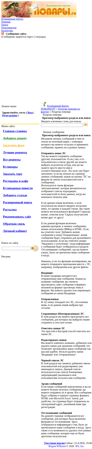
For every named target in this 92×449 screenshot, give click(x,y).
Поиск (4, 24)
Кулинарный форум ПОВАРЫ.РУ (55, 107)
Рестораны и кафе (15, 181)
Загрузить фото (13, 145)
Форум (52, 446)
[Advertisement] (45, 71)
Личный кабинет (15, 231)
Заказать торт (12, 174)
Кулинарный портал (12, 19)
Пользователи (9, 27)
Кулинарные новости (18, 188)
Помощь (6, 21)
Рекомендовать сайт (17, 216)
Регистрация (9, 115)
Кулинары (10, 166)
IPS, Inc (79, 446)
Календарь (7, 30)
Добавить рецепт (15, 138)
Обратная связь (14, 223)
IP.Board (61, 446)
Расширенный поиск (17, 202)
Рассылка (10, 209)
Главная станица (15, 131)
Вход (30, 112)
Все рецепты (12, 159)
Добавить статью (15, 195)
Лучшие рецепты (15, 152)
